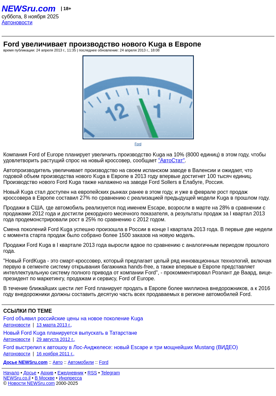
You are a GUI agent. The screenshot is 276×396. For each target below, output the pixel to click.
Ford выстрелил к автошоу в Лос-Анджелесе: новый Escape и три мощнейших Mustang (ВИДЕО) (120, 347)
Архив (47, 372)
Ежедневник (70, 372)
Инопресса (70, 378)
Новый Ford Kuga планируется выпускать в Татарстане (70, 333)
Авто (58, 362)
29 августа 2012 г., (56, 339)
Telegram (110, 372)
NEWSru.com (29, 8)
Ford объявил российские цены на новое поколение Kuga (73, 318)
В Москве (45, 378)
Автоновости (17, 22)
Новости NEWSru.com (31, 383)
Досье (29, 372)
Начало (11, 372)
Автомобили (81, 362)
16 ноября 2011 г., (56, 353)
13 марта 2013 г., (54, 324)
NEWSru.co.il (16, 378)
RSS (92, 372)
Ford (138, 144)
